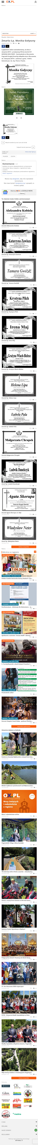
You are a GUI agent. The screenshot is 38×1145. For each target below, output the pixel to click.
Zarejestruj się (20, 183)
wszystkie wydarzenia (23, 726)
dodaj (35, 552)
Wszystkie (18, 33)
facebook (3, 46)
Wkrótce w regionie (10, 552)
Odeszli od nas (10, 37)
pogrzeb (5, 156)
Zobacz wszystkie (24, 547)
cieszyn (13, 156)
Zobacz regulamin (7, 173)
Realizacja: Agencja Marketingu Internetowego (19, 1139)
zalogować (15, 179)
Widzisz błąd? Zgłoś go (30, 151)
